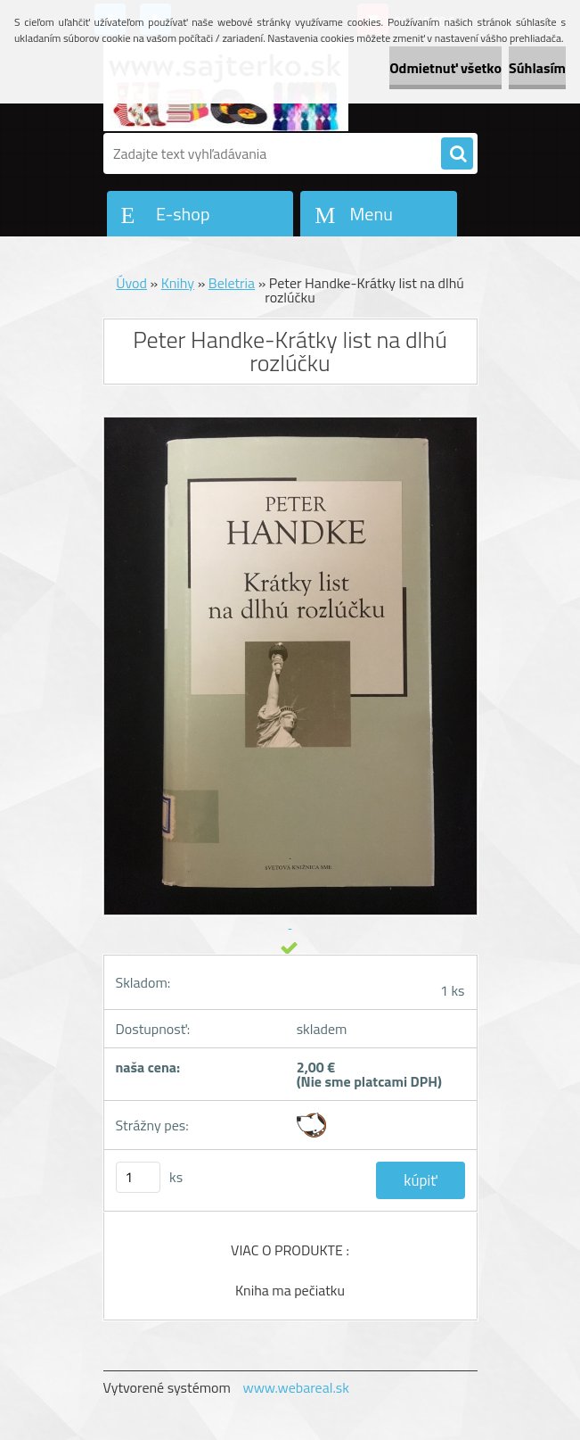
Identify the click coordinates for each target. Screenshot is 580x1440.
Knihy (177, 283)
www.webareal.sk (295, 1387)
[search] (457, 154)
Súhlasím (537, 68)
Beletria (231, 283)
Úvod (131, 283)
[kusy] (138, 1177)
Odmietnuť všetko (445, 68)
